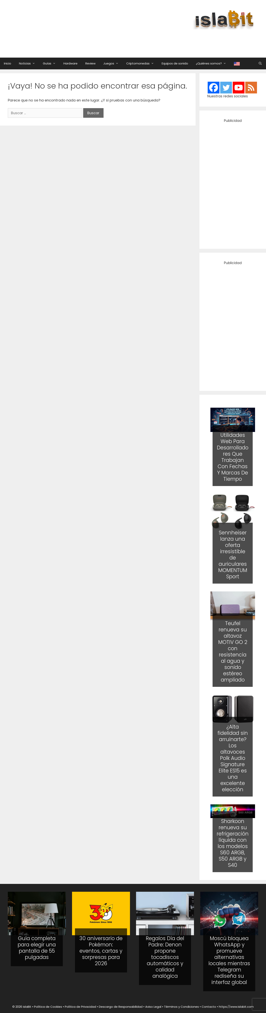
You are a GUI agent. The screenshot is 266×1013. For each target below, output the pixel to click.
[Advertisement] (163, 39)
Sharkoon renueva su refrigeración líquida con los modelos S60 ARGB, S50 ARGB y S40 (233, 843)
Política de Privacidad (80, 1007)
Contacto (209, 1007)
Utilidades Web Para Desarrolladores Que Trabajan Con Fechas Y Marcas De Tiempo (233, 457)
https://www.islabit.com (236, 1007)
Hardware (70, 63)
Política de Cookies (48, 1007)
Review (90, 63)
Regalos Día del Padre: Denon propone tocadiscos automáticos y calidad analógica (165, 957)
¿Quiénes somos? (213, 63)
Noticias (29, 63)
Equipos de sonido (175, 63)
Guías (51, 63)
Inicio (7, 63)
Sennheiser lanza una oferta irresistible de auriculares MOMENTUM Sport (232, 554)
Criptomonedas (142, 63)
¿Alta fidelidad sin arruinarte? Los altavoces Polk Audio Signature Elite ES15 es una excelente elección (233, 758)
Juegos (112, 63)
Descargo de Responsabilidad (120, 1007)
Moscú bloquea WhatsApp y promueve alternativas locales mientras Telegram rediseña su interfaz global (229, 960)
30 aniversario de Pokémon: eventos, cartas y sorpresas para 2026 (101, 951)
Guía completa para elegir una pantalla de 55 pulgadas (37, 948)
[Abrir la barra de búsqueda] (260, 63)
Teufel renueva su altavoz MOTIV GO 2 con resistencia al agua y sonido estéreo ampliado (232, 651)
